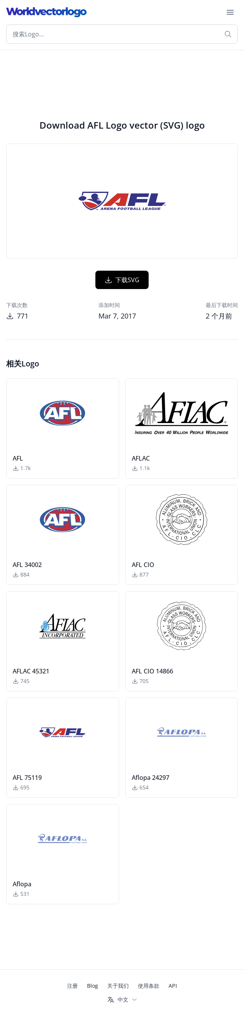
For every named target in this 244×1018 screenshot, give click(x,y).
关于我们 (118, 985)
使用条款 (148, 985)
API (173, 985)
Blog (92, 985)
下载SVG (122, 280)
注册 (72, 985)
